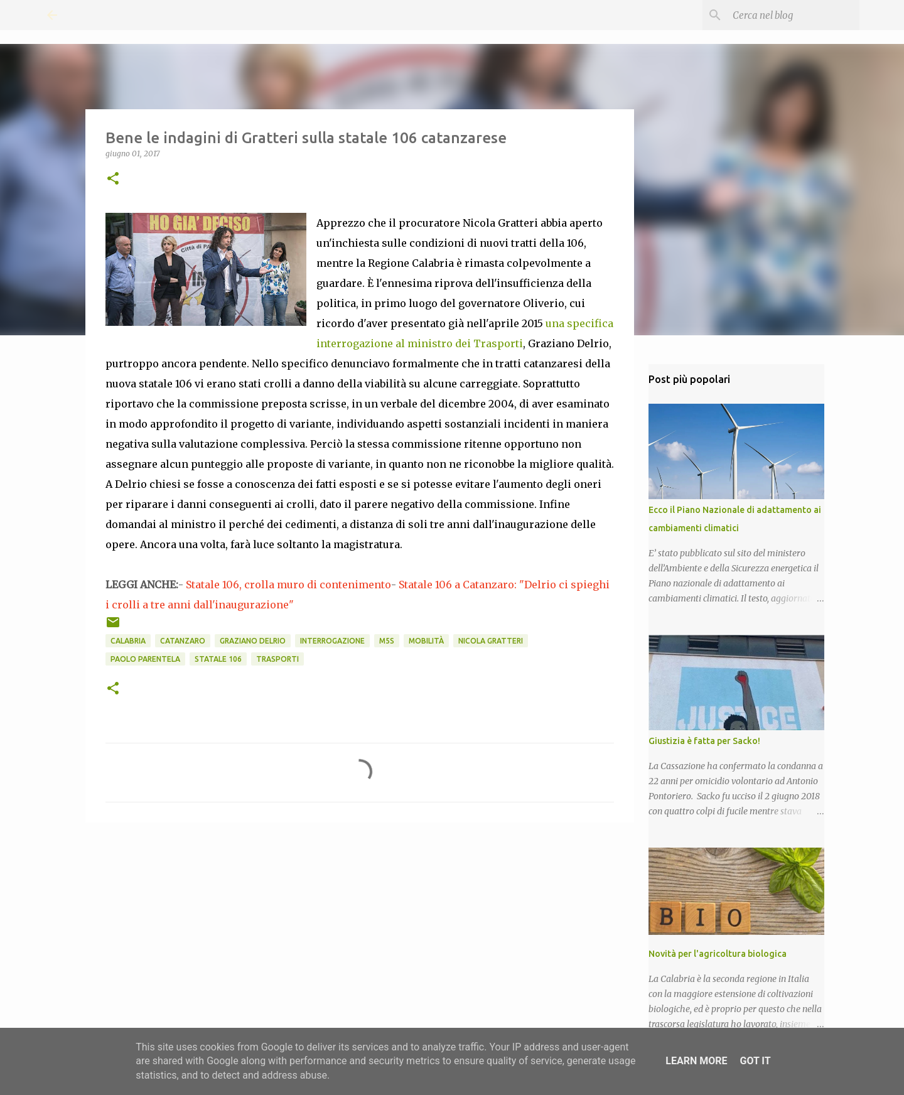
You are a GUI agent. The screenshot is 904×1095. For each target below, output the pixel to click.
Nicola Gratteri (490, 641)
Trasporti (277, 659)
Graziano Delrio (253, 641)
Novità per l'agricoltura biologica (717, 954)
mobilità (426, 641)
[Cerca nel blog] (793, 15)
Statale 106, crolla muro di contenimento (288, 584)
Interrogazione (332, 641)
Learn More (696, 1061)
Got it (755, 1061)
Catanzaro (182, 641)
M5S (386, 641)
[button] (113, 179)
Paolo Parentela (145, 659)
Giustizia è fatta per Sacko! (704, 741)
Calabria (128, 641)
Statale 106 (218, 659)
